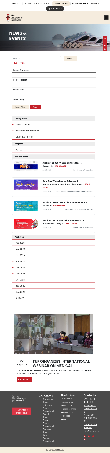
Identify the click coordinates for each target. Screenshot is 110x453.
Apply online (61, 3)
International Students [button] (85, 3)
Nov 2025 (18, 273)
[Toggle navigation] (106, 17)
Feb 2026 (18, 255)
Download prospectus (21, 411)
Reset (35, 107)
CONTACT (15, 3)
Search (70, 58)
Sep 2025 (18, 286)
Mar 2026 (18, 249)
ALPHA (17, 149)
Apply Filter (20, 107)
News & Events (21, 124)
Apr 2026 (18, 243)
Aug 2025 (18, 292)
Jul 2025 (18, 298)
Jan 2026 (18, 261)
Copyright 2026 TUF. (55, 450)
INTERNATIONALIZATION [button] (36, 3)
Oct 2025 (18, 279)
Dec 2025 (18, 267)
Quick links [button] (55, 8)
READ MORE (60, 166)
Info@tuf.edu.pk (91, 431)
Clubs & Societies (22, 136)
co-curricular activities (25, 130)
